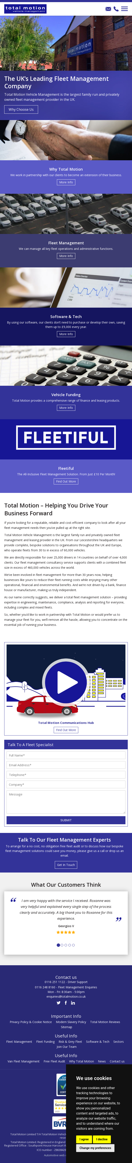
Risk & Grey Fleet (70, 1042)
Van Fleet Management (24, 1061)
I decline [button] (101, 1139)
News (102, 1061)
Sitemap (66, 1027)
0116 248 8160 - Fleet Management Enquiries (66, 987)
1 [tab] (58, 945)
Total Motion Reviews (105, 1022)
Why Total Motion (81, 1061)
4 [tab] (69, 945)
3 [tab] (66, 945)
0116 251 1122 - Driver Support (66, 982)
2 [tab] (62, 945)
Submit (66, 820)
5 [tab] (73, 945)
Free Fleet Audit (54, 1061)
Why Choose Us (21, 109)
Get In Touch (66, 865)
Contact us (117, 1061)
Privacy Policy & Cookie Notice (31, 1022)
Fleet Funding (45, 1042)
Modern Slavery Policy (71, 1022)
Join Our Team (67, 1047)
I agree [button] (84, 1139)
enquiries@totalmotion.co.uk (66, 996)
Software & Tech (97, 1042)
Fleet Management (19, 1042)
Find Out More (66, 730)
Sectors (118, 1042)
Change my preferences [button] (95, 1148)
